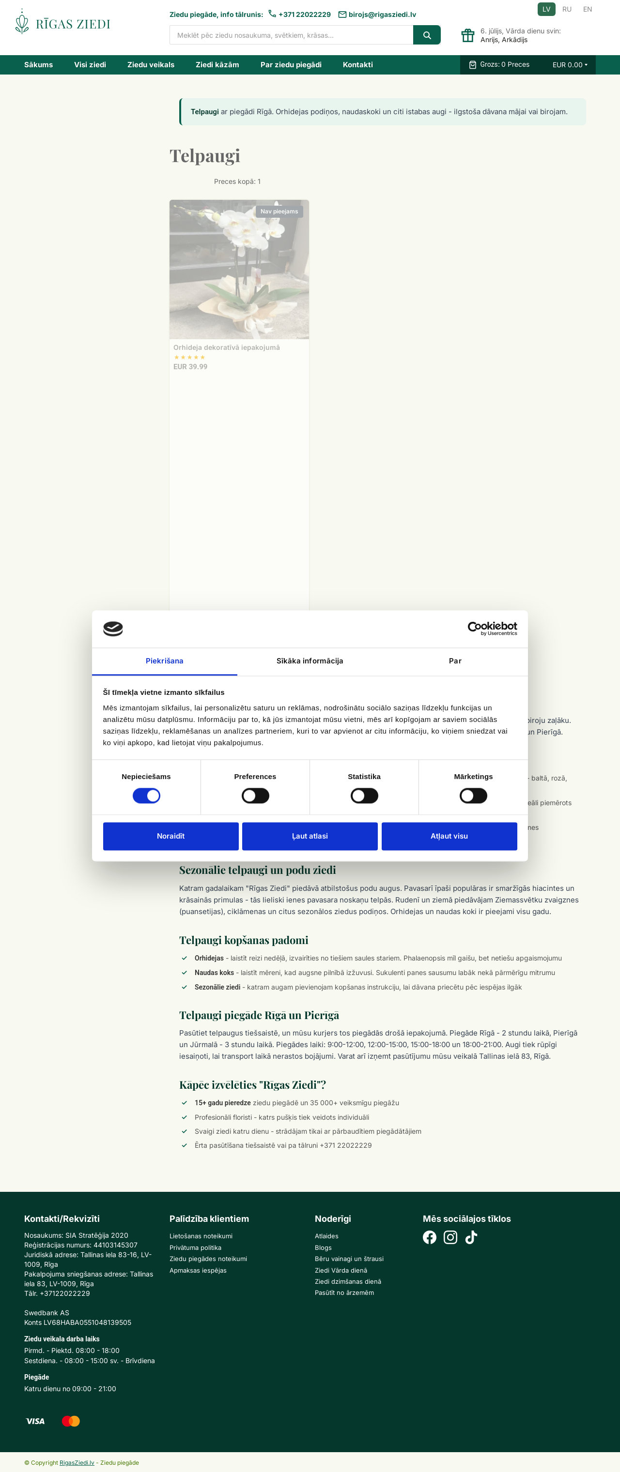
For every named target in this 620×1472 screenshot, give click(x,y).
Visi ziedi (90, 64)
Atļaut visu (449, 836)
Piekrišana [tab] (165, 660)
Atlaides (327, 1236)
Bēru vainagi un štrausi (349, 1258)
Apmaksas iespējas (198, 1270)
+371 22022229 (305, 14)
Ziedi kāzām (217, 64)
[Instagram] (450, 1239)
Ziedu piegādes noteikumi (208, 1258)
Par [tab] (455, 660)
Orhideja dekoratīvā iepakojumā (226, 347)
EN (587, 9)
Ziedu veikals (150, 64)
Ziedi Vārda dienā (341, 1270)
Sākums (38, 64)
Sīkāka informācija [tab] (310, 660)
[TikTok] (471, 1239)
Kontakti (358, 64)
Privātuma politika (195, 1247)
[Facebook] (429, 1239)
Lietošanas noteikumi (201, 1236)
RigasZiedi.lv (77, 1462)
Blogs (323, 1247)
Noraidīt (171, 836)
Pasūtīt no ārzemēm (344, 1292)
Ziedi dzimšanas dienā (348, 1281)
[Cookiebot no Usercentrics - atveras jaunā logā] (475, 629)
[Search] (427, 35)
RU (567, 9)
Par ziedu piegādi (291, 64)
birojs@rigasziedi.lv (382, 14)
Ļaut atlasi (310, 836)
